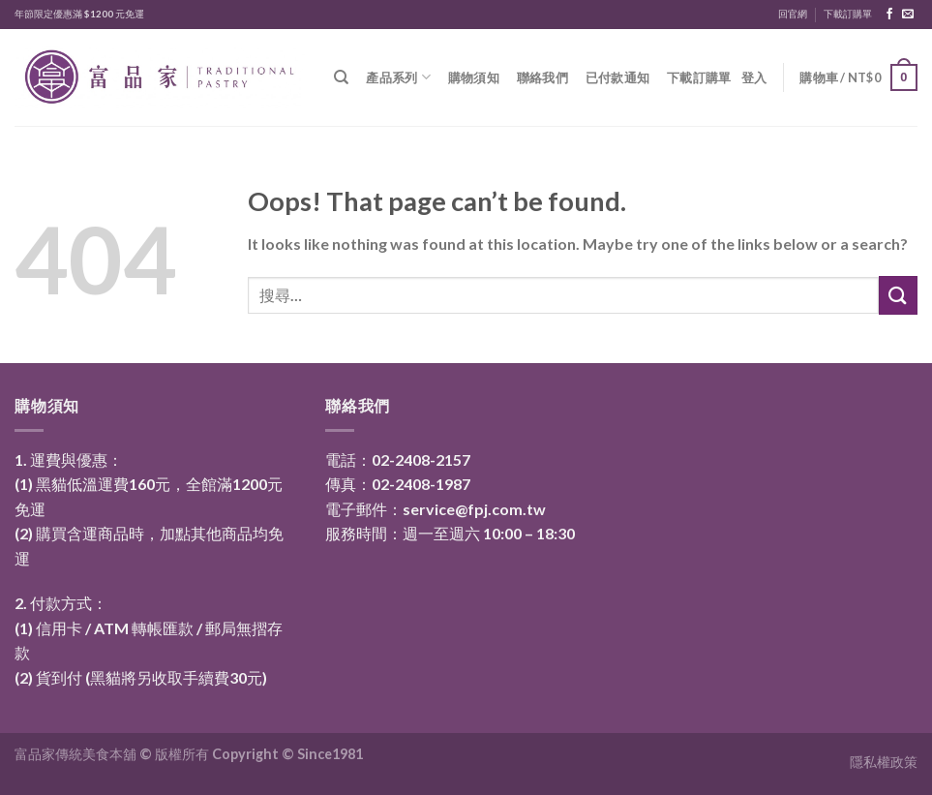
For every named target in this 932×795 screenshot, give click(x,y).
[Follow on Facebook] (889, 14)
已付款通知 (617, 77)
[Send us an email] (908, 14)
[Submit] (898, 295)
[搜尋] (341, 77)
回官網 (792, 14)
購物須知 (473, 77)
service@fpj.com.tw (474, 509)
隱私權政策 (883, 761)
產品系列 (398, 77)
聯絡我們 (542, 77)
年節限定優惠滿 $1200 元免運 (79, 14)
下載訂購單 (848, 14)
